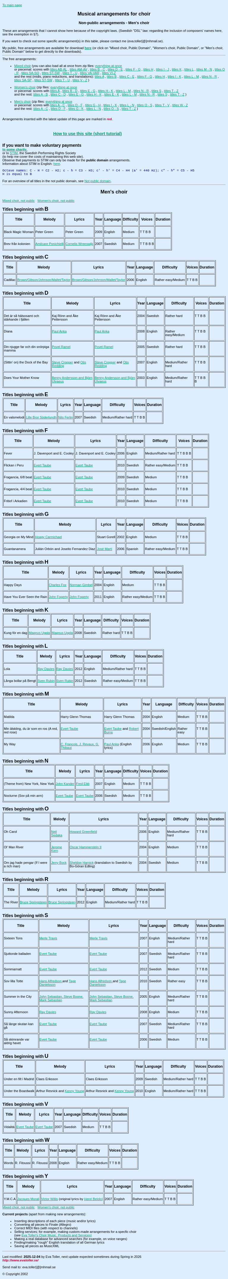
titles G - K (75, 108)
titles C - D (58, 94)
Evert (42, 465)
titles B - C (97, 69)
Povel (61, 347)
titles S (156, 91)
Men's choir (22, 101)
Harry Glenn (76, 717)
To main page (12, 5)
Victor (49, 1199)
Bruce (33, 902)
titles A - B (40, 94)
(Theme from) (29, 783)
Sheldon (82, 862)
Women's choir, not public (56, 200)
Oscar (86, 847)
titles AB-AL (58, 69)
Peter (44, 232)
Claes (47, 1079)
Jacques (28, 1199)
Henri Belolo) (93, 1199)
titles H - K (105, 91)
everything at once (108, 66)
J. (54, 453)
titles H (148, 69)
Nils (65, 417)
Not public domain (97, 181)
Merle (48, 938)
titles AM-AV (78, 69)
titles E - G (87, 91)
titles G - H (93, 105)
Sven (46, 681)
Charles (57, 585)
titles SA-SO (30, 73)
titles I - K (174, 76)
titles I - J (162, 69)
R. (23, 1163)
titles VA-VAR (89, 73)
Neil (56, 833)
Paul (59, 331)
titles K (177, 69)
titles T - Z (171, 91)
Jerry (58, 862)
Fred (82, 783)
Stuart (106, 537)
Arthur (47, 1091)
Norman (81, 585)
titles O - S (144, 105)
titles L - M (191, 76)
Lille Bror (41, 417)
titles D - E (115, 69)
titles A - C (57, 105)
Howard (83, 831)
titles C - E (126, 76)
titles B (112, 76)
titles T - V (162, 105)
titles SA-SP (23, 80)
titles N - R (209, 76)
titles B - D (69, 91)
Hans (51, 981)
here (56, 163)
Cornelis (79, 244)
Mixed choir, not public (18, 200)
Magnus (39, 633)
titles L (189, 69)
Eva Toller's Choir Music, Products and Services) (56, 1235)
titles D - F (75, 105)
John (58, 597)
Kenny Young (74, 1091)
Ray (46, 669)
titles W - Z (180, 105)
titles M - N (204, 69)
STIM (14, 153)
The (11, 902)
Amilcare (49, 244)
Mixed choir (22, 66)
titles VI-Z (109, 73)
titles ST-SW (51, 73)
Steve (62, 362)
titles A (99, 76)
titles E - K (111, 94)
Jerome (56, 848)
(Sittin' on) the (26, 362)
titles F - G (133, 69)
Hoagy (48, 537)
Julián (65, 549)
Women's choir (25, 87)
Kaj (58, 316)
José (104, 549)
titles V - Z (79, 80)
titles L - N (127, 105)
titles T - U (70, 73)
